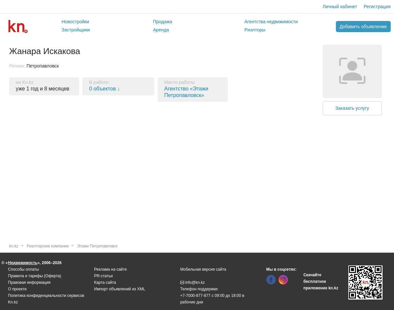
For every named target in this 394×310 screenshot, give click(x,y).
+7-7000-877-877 (195, 295)
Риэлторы (254, 29)
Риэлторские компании (48, 246)
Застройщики (76, 29)
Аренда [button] (161, 29)
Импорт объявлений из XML (119, 289)
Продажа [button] (162, 21)
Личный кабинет (339, 6)
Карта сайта (105, 282)
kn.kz (13, 246)
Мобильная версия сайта (203, 269)
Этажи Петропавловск (97, 246)
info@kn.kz (192, 282)
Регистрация (377, 6)
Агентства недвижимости (271, 21)
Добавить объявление (363, 26)
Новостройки (75, 21)
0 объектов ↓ (104, 88)
